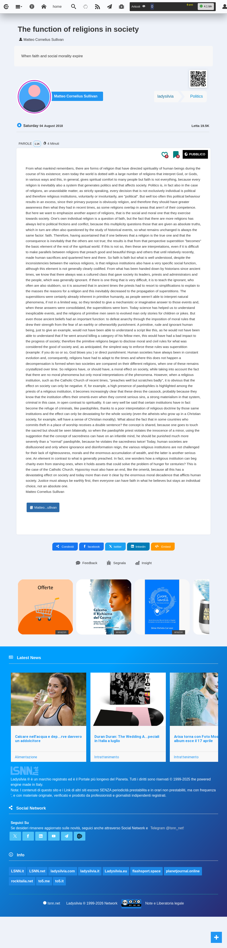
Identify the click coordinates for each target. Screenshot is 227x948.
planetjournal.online (183, 902)
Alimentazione (26, 785)
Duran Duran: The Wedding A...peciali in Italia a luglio (127, 767)
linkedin (138, 574)
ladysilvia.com (63, 902)
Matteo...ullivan (43, 535)
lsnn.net (51, 934)
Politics (196, 97)
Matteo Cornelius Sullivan (77, 98)
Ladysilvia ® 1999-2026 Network (91, 934)
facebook (91, 574)
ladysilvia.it (90, 902)
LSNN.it (17, 902)
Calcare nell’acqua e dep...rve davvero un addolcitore (48, 767)
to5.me (44, 912)
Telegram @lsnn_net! (167, 858)
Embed (163, 574)
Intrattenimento (107, 785)
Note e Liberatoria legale (164, 934)
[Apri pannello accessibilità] (32, 6)
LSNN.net (37, 902)
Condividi (65, 574)
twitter (115, 574)
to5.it (59, 912)
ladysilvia (165, 97)
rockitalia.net (22, 912)
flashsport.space (147, 902)
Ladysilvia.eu (116, 902)
